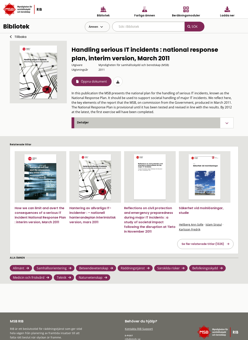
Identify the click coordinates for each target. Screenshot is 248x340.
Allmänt (18, 268)
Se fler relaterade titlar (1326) (203, 244)
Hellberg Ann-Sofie (191, 224)
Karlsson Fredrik (189, 229)
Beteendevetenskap (93, 268)
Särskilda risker (168, 268)
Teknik (61, 277)
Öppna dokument (94, 81)
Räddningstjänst (133, 268)
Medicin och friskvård (28, 277)
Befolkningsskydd (205, 268)
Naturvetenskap (90, 277)
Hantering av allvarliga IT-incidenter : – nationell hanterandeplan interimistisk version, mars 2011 (92, 215)
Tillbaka (20, 37)
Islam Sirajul (214, 224)
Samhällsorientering (52, 268)
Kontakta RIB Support (139, 329)
